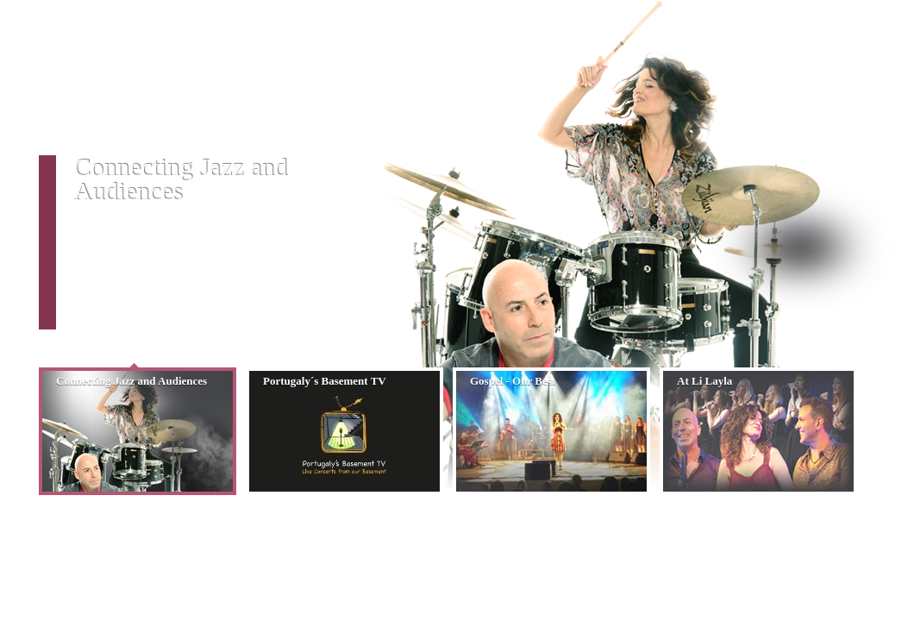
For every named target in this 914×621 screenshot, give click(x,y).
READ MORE (108, 322)
